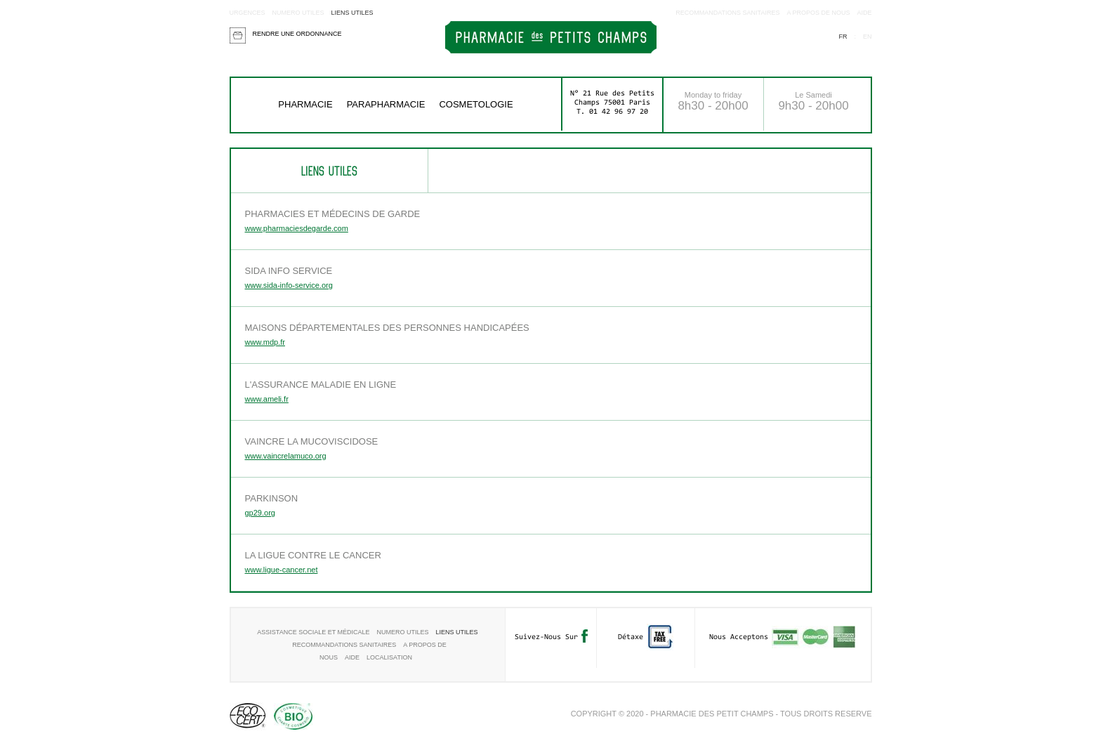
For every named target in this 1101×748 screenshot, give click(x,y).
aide (864, 12)
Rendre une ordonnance (297, 33)
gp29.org (260, 512)
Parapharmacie (386, 104)
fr (842, 36)
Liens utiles (352, 12)
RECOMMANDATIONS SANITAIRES (727, 12)
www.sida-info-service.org (289, 285)
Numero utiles (298, 12)
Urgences (247, 12)
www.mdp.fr (265, 342)
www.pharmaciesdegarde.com (296, 228)
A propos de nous (818, 12)
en (867, 36)
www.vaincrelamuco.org (286, 456)
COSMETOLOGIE (476, 104)
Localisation (389, 657)
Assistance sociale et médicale (313, 632)
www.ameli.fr (267, 399)
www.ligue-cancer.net (281, 569)
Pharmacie (305, 104)
